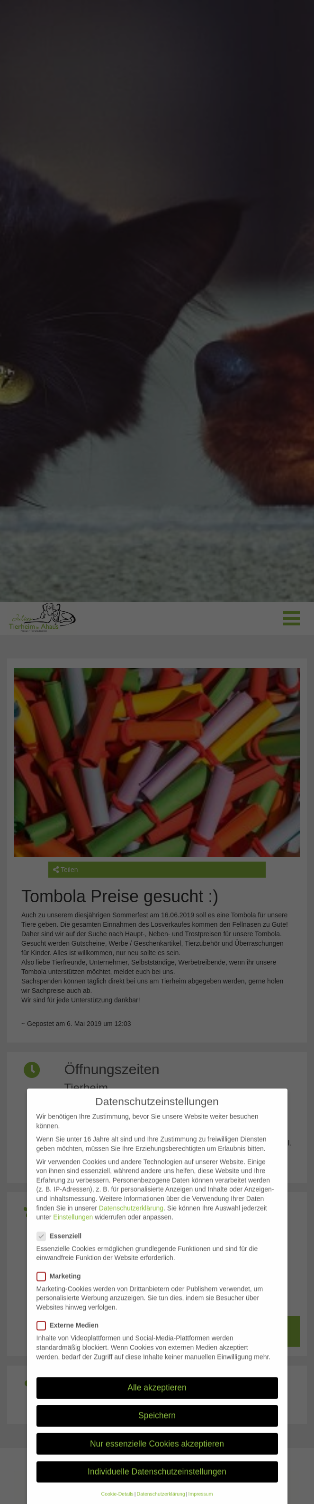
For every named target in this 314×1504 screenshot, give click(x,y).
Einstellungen (73, 1227)
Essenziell (62, 1246)
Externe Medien (70, 1336)
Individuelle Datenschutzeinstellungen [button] (157, 1482)
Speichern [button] (157, 1426)
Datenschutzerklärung (131, 1218)
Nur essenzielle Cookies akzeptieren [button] (157, 1454)
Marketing (61, 1286)
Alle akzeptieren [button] (157, 1398)
